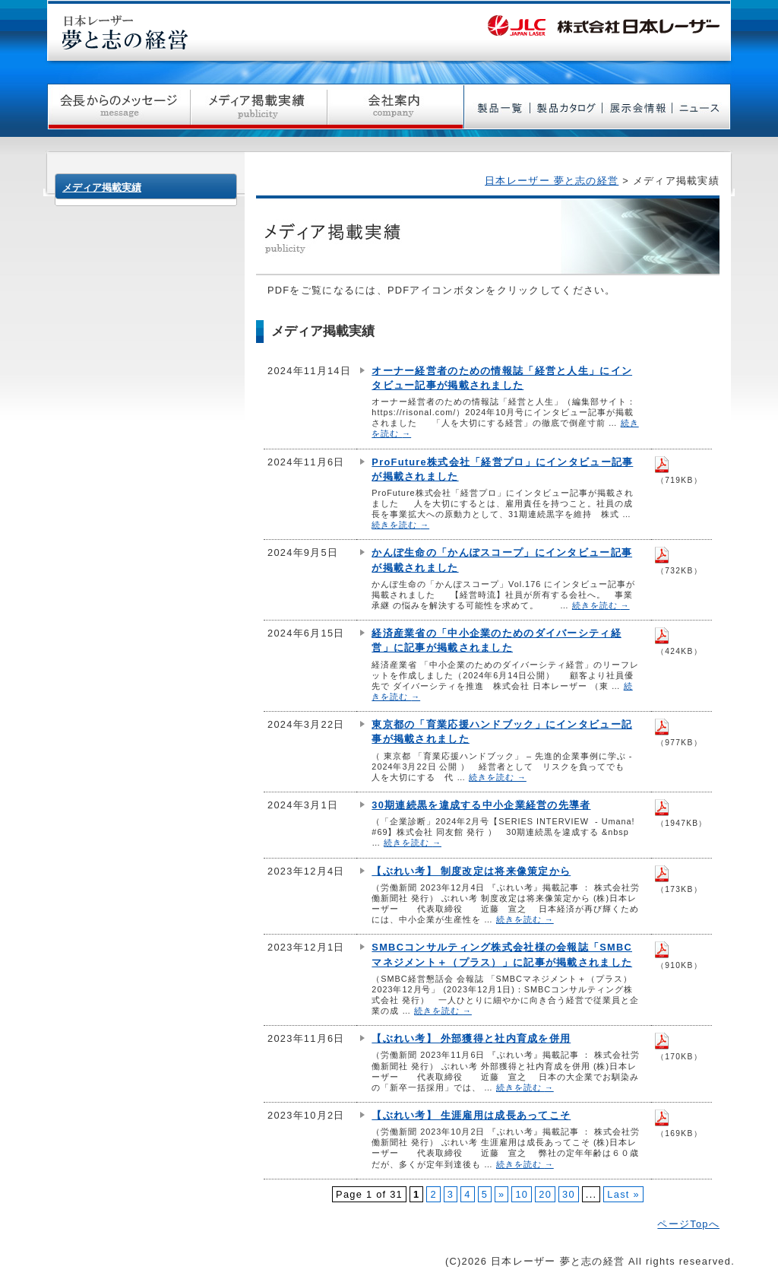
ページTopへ (688, 1224)
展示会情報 (637, 107)
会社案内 (395, 107)
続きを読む (400, 524)
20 (545, 1194)
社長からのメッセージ (119, 107)
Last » (623, 1194)
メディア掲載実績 (259, 107)
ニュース (701, 107)
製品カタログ (566, 107)
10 (521, 1194)
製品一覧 (497, 107)
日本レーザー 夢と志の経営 (551, 180)
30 (568, 1194)
